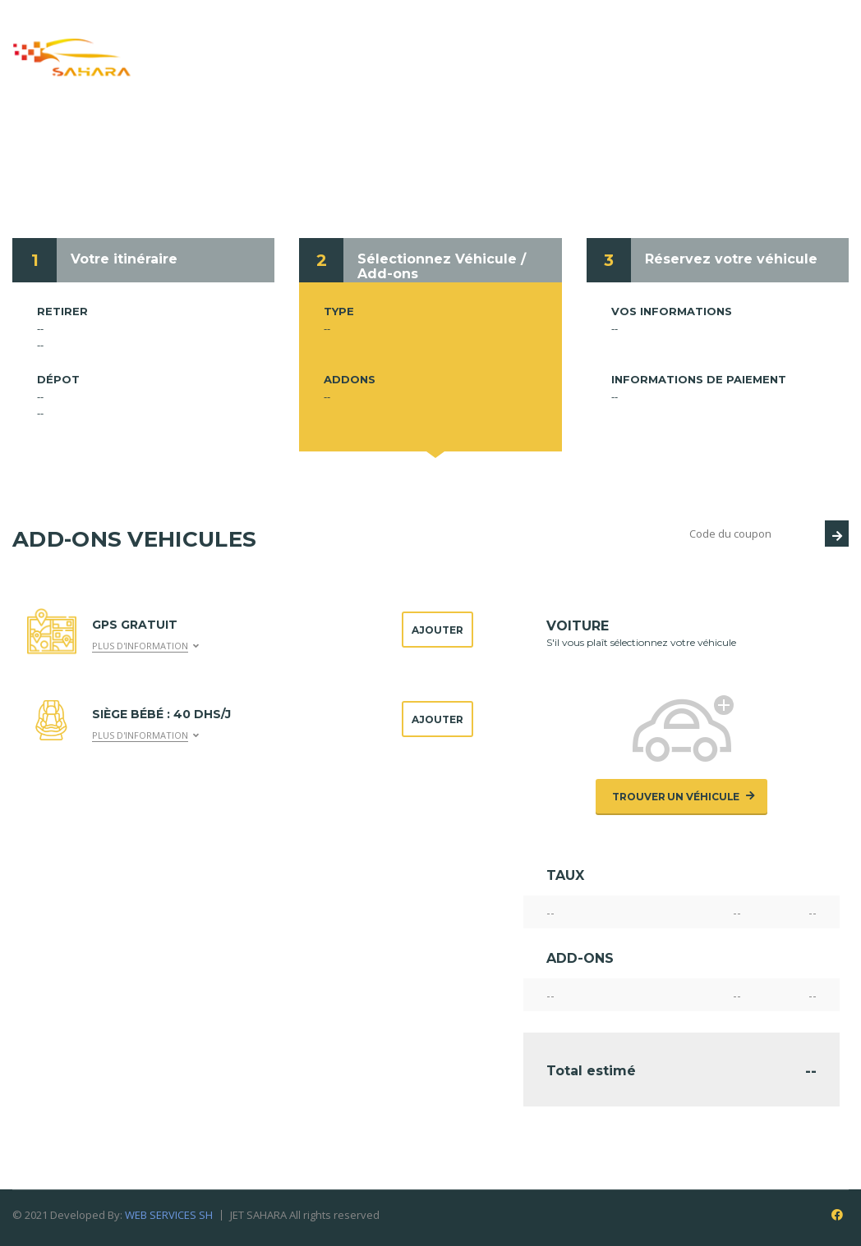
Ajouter (437, 630)
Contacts (492, 64)
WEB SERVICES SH (169, 1214)
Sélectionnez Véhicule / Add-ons (441, 266)
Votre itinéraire (124, 259)
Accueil (222, 39)
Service (451, 39)
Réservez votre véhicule (731, 259)
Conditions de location (707, 39)
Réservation (551, 39)
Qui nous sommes (337, 39)
